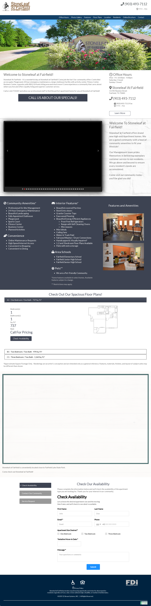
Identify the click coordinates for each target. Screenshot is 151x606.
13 (47, 189)
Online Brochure (129, 17)
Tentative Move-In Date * (67, 539)
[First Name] (74, 513)
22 (64, 189)
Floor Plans (97, 17)
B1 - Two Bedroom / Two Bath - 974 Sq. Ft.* (24, 352)
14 (49, 189)
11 (43, 189)
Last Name (98, 509)
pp (23, 189)
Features (87, 17)
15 (51, 189)
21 (62, 189)
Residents (117, 17)
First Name (61, 509)
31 (81, 189)
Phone (96, 519)
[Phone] (115, 524)
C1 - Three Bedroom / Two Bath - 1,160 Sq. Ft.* (26, 357)
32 (83, 189)
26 (72, 189)
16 (53, 189)
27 (74, 189)
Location (107, 17)
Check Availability (29, 485)
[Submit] (93, 567)
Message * (61, 550)
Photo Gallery (76, 17)
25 (70, 189)
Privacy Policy (78, 588)
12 (45, 189)
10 (41, 189)
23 (66, 189)
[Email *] (74, 524)
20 (60, 189)
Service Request (28, 501)
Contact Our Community (32, 493)
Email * (60, 519)
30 (79, 189)
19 (58, 189)
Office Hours (64, 17)
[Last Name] (111, 513)
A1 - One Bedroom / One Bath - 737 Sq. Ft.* (24, 300)
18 (57, 189)
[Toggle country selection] (99, 524)
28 (75, 189)
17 (55, 189)
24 (68, 189)
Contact (141, 17)
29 (77, 189)
